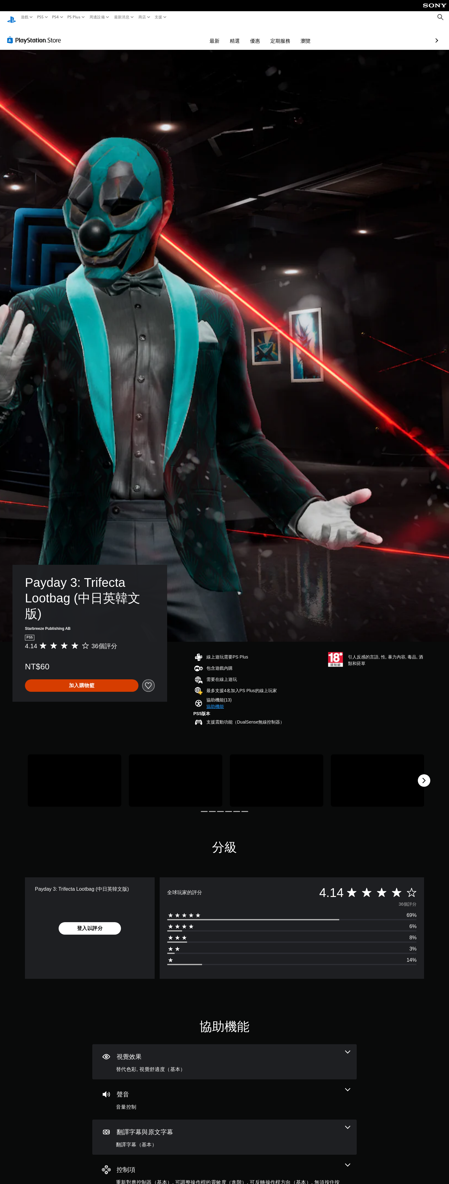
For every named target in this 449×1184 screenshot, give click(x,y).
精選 (199, 35)
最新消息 (121, 17)
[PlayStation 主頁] (11, 17)
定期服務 (244, 35)
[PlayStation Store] (35, 34)
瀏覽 (269, 35)
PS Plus (73, 17)
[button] (215, 700)
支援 (158, 17)
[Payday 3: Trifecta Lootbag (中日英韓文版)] (74, 774)
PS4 (55, 17)
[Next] (424, 774)
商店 (142, 17)
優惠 (219, 35)
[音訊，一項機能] (224, 1093)
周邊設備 (97, 17)
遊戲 (25, 17)
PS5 (40, 17)
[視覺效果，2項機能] (224, 1055)
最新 (178, 35)
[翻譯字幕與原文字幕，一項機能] (224, 1131)
